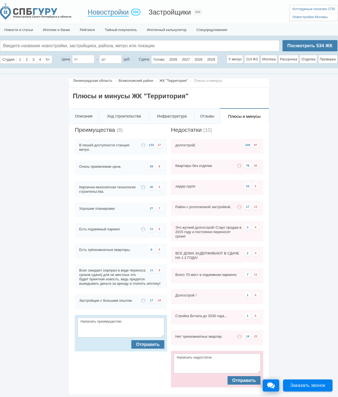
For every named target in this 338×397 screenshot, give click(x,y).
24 (159, 300)
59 (151, 166)
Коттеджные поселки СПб (313, 9)
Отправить (148, 344)
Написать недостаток (217, 363)
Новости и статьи (18, 30)
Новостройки (108, 12)
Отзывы (207, 116)
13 (255, 206)
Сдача (144, 59)
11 (151, 229)
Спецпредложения (211, 30)
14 (247, 336)
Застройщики (170, 12)
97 (255, 145)
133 (151, 145)
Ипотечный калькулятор (167, 30)
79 (247, 165)
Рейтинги (87, 30)
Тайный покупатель (121, 30)
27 (159, 145)
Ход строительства (124, 116)
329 (247, 145)
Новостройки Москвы (310, 17)
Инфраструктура (172, 116)
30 (151, 187)
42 (255, 165)
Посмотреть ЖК (309, 45)
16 (247, 186)
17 (151, 300)
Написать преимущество (120, 327)
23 (255, 336)
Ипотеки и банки (56, 30)
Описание (84, 116)
